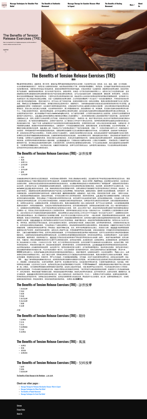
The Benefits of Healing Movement (113, 4)
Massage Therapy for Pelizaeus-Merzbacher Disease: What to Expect (41, 386)
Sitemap (19, 405)
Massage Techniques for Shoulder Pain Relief (24, 4)
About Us (140, 4)
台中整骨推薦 (97, 244)
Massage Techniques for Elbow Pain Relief (33, 389)
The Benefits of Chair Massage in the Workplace (31, 375)
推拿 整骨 (43, 128)
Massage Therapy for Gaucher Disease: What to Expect (84, 4)
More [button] (131, 4)
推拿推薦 (30, 274)
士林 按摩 (49, 375)
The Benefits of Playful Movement (31, 391)
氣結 (26, 259)
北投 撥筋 (38, 116)
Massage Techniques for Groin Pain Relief (33, 394)
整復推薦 (114, 227)
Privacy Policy (21, 409)
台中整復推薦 (61, 140)
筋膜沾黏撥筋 (35, 220)
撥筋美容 (53, 237)
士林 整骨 (99, 195)
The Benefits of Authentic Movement (51, 4)
